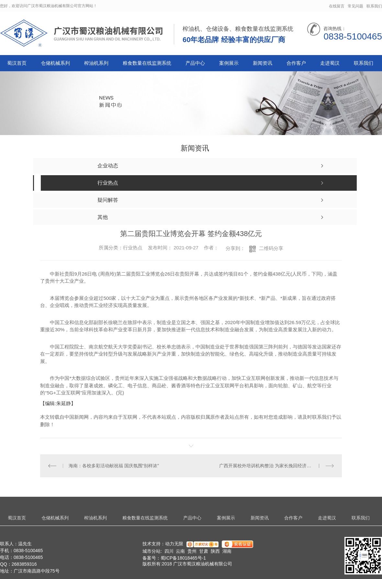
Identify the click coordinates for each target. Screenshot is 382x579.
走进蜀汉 (330, 63)
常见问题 (355, 6)
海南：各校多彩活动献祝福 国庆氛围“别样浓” (114, 465)
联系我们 (374, 6)
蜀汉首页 (17, 63)
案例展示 (229, 63)
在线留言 (336, 6)
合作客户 (296, 63)
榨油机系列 (96, 63)
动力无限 (174, 543)
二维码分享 (271, 248)
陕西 (215, 551)
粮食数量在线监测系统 (147, 63)
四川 (169, 551)
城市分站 (151, 551)
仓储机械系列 (55, 63)
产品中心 (195, 63)
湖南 (226, 551)
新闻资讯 (262, 63)
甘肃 (203, 551)
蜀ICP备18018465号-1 (183, 558)
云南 (180, 551)
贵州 (192, 551)
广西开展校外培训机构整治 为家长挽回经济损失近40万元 (276, 465)
